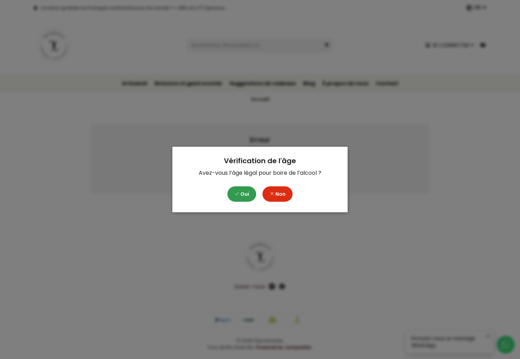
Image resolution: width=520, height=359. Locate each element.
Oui (241, 194)
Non (277, 194)
